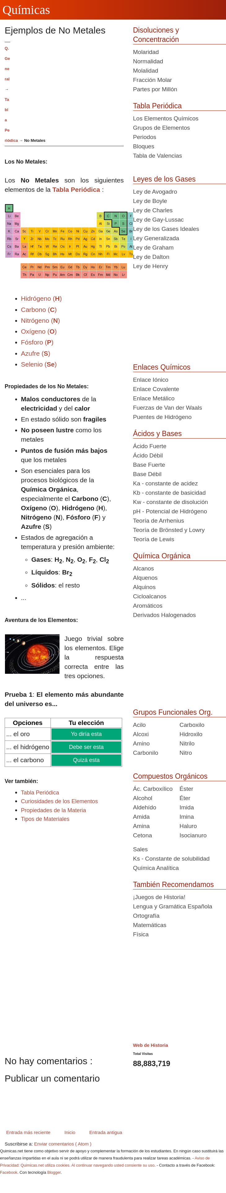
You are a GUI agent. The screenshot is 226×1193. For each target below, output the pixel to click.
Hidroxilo (190, 734)
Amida (141, 816)
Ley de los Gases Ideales (166, 229)
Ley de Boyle (150, 201)
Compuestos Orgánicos (170, 776)
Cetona (142, 835)
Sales (140, 849)
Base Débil (147, 474)
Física (141, 934)
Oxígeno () (39, 331)
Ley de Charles (153, 210)
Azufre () (36, 353)
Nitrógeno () (40, 320)
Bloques (143, 146)
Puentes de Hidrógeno (162, 417)
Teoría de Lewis (153, 539)
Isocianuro (193, 835)
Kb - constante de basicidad (169, 492)
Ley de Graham (153, 247)
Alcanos (143, 568)
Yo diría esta (86, 734)
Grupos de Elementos (161, 127)
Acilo (139, 725)
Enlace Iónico (150, 379)
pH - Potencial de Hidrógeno (170, 511)
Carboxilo (191, 725)
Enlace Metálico (154, 398)
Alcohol (142, 798)
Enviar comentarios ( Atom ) (62, 1143)
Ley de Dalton (151, 257)
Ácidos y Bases (157, 434)
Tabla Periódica (76, 189)
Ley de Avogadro (155, 191)
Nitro (185, 753)
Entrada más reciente (28, 1132)
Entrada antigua (105, 1132)
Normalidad (148, 61)
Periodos (144, 137)
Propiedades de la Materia (53, 810)
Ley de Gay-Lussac (158, 219)
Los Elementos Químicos (165, 118)
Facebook (8, 1172)
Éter (184, 798)
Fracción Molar (152, 80)
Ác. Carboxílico (153, 789)
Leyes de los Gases (164, 179)
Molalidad (145, 70)
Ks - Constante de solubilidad (171, 858)
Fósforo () (37, 342)
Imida (186, 807)
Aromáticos (147, 605)
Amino (141, 743)
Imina (186, 816)
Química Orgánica (161, 556)
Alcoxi (141, 734)
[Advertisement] (69, 85)
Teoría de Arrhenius (158, 520)
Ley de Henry (150, 266)
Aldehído (144, 807)
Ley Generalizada (156, 238)
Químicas (26, 10)
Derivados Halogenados (164, 615)
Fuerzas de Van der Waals (167, 407)
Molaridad (146, 52)
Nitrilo (187, 743)
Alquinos (144, 587)
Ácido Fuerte (149, 446)
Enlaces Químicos (161, 367)
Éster (186, 789)
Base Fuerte (149, 464)
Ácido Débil (148, 455)
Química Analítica (156, 868)
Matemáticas (149, 925)
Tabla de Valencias (157, 155)
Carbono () (39, 309)
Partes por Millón (155, 89)
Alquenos (145, 577)
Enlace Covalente (156, 389)
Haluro (188, 826)
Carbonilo (145, 753)
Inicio (69, 1132)
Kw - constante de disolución (170, 502)
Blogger (53, 1172)
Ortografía (146, 915)
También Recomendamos (173, 884)
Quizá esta (86, 760)
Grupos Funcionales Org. (173, 712)
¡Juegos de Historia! (159, 897)
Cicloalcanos (149, 596)
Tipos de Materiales (45, 819)
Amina (141, 826)
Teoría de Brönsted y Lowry (169, 530)
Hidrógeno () (41, 298)
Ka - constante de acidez (165, 483)
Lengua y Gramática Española (172, 906)
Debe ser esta (86, 747)
